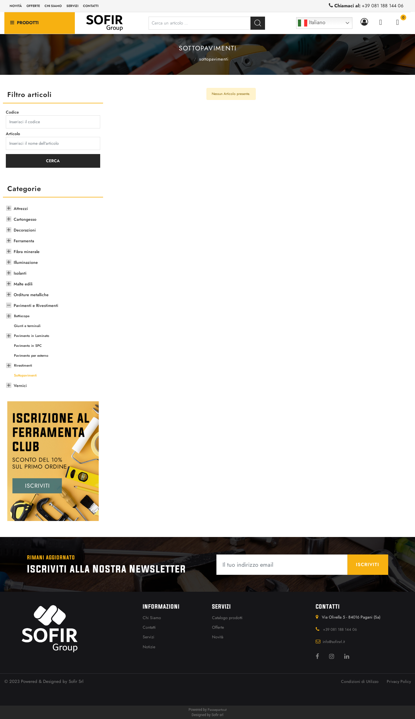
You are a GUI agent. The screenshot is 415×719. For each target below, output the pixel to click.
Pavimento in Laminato (31, 335)
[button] (257, 23)
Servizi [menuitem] (72, 5)
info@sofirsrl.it (334, 641)
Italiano (311, 23)
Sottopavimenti (213, 59)
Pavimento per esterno (31, 355)
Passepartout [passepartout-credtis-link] (217, 709)
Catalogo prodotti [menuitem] (227, 618)
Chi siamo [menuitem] (53, 5)
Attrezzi (21, 208)
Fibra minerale (27, 252)
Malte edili (23, 284)
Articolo (13, 134)
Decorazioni (25, 230)
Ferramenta (24, 241)
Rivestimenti (23, 365)
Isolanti (20, 273)
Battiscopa (21, 316)
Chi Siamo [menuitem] (152, 618)
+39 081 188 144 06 (382, 5)
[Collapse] (9, 304)
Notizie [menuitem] (149, 647)
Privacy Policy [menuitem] (399, 681)
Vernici (20, 385)
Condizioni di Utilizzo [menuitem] (360, 681)
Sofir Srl (76, 681)
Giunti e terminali (27, 325)
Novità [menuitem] (16, 5)
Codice (12, 112)
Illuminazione (26, 262)
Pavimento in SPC (28, 345)
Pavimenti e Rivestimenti (187, 58)
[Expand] (9, 207)
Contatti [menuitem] (90, 5)
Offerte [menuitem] (33, 5)
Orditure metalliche (31, 295)
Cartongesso (25, 219)
